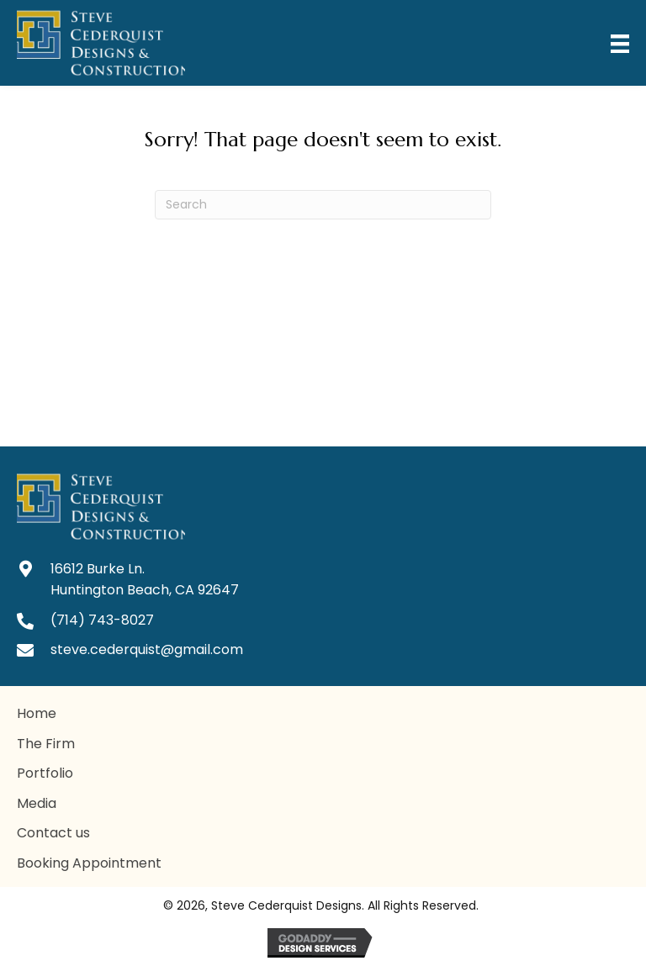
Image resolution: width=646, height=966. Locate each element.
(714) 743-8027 (102, 620)
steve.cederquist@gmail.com (146, 649)
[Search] (323, 204)
